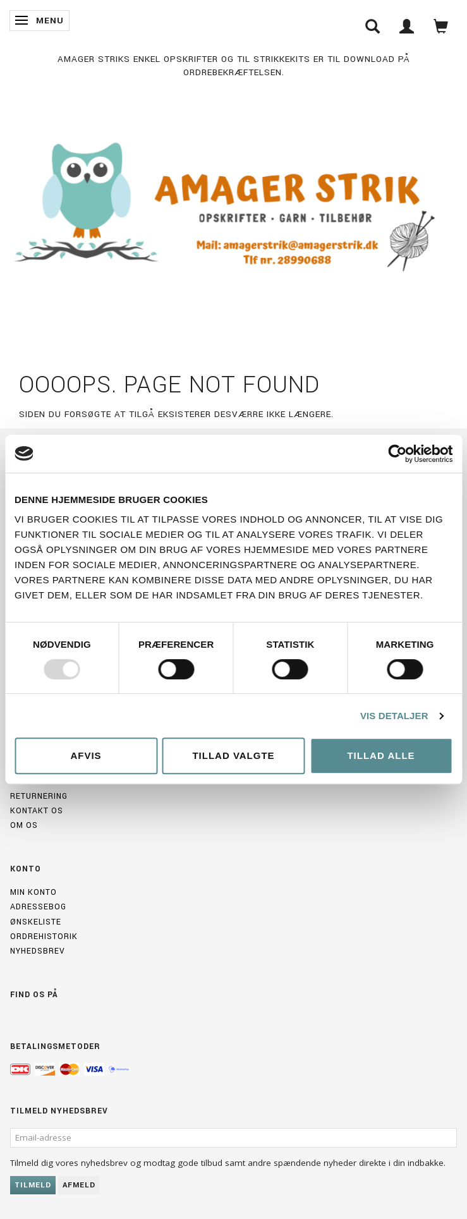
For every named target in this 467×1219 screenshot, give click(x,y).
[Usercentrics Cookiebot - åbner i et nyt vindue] (397, 453)
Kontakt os (36, 810)
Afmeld (79, 1185)
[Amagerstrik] (233, 209)
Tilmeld (33, 1185)
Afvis (85, 755)
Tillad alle (381, 755)
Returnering (39, 796)
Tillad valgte (233, 755)
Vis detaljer (394, 715)
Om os (24, 825)
